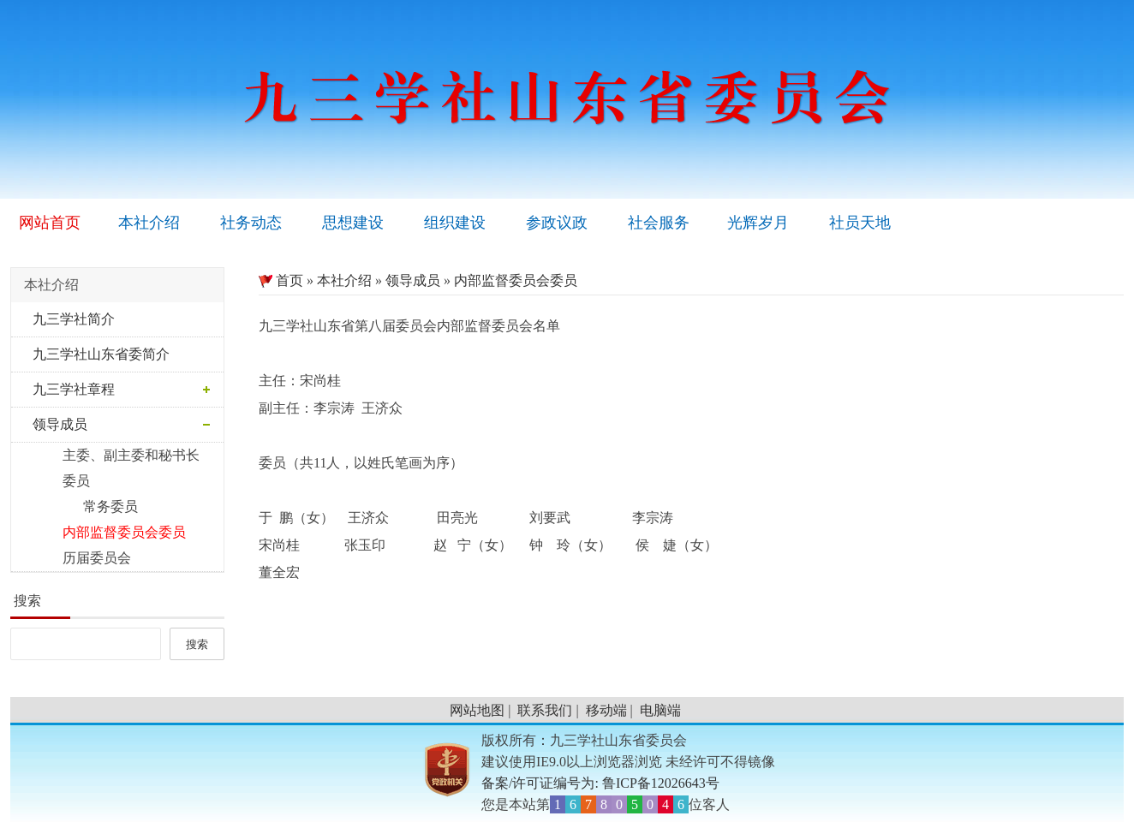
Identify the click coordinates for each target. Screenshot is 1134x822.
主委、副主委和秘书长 (119, 455)
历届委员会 (85, 558)
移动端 (606, 710)
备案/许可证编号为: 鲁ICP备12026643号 (600, 783)
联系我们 (544, 710)
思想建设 (353, 222)
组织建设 (455, 222)
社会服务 (658, 222)
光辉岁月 (758, 222)
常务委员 (88, 506)
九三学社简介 (74, 319)
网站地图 (477, 710)
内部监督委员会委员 (112, 532)
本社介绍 (149, 222)
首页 (281, 280)
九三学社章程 (74, 389)
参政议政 (557, 222)
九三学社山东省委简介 (101, 354)
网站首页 (50, 222)
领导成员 (60, 424)
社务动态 (251, 222)
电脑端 (660, 710)
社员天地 (860, 222)
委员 (64, 481)
